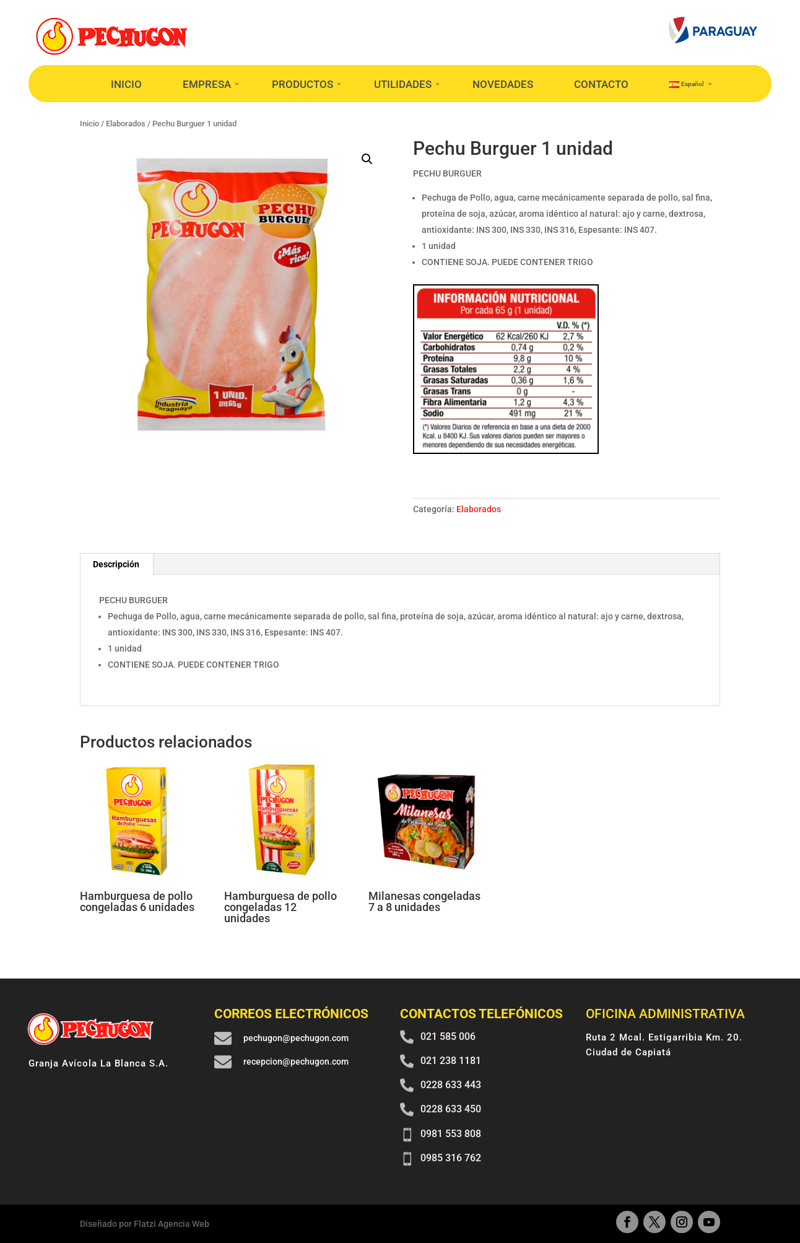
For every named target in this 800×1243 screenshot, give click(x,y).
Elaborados (478, 509)
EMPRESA (207, 84)
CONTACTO (601, 84)
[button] (367, 159)
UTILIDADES (403, 84)
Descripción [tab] (116, 564)
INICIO (126, 84)
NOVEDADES (502, 84)
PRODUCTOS (302, 84)
